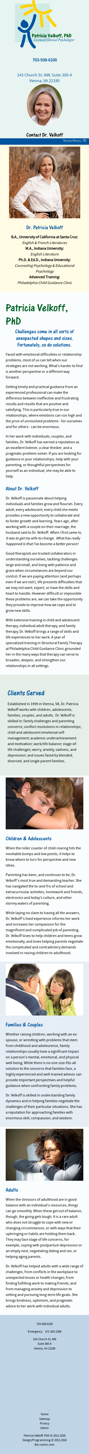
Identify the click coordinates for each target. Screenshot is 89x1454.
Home (44, 1414)
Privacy (44, 1423)
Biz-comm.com (44, 1444)
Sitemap (44, 1419)
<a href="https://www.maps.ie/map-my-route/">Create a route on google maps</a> (44, 1381)
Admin (44, 1428)
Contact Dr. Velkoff (44, 134)
